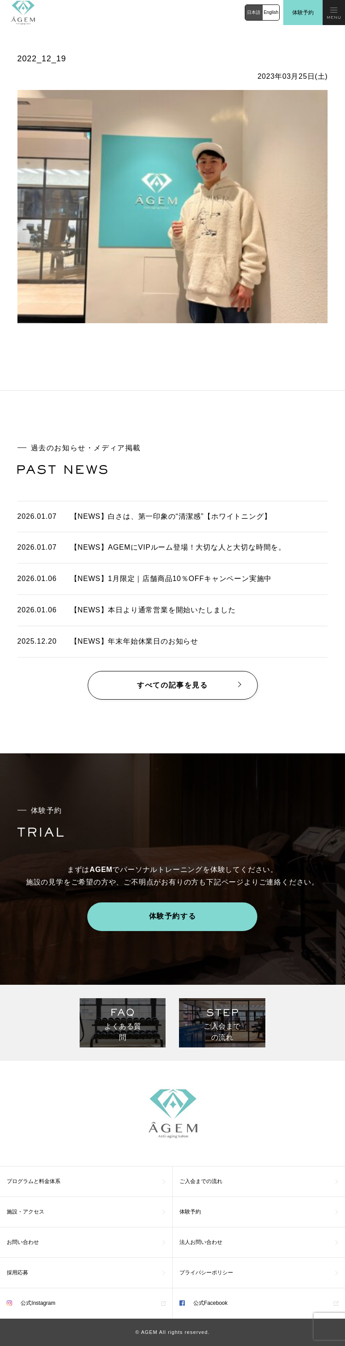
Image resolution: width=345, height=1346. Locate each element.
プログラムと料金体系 (33, 1181)
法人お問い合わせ (200, 1242)
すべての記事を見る (172, 685)
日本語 (253, 12)
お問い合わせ (23, 1242)
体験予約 (303, 12)
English (271, 12)
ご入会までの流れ (200, 1181)
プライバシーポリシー (206, 1272)
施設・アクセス (25, 1212)
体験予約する (172, 916)
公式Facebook (203, 1303)
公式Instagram (31, 1303)
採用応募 (17, 1272)
